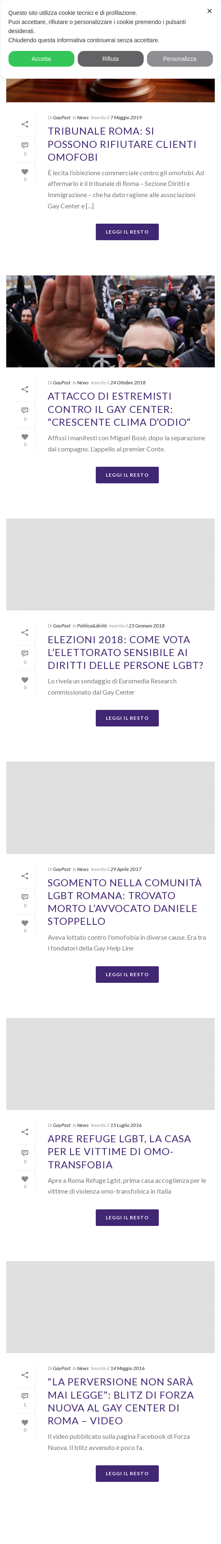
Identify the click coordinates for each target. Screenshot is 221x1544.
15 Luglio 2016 (126, 1125)
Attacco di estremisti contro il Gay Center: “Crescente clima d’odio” (119, 408)
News (83, 117)
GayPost (61, 117)
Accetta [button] (41, 58)
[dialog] (110, 39)
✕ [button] (209, 11)
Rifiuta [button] (110, 58)
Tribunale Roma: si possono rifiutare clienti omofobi (122, 143)
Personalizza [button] (179, 58)
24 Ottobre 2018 (128, 382)
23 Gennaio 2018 (147, 625)
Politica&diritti (92, 625)
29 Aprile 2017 (125, 869)
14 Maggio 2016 (127, 1368)
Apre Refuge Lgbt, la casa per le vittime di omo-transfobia (119, 1151)
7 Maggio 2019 (126, 117)
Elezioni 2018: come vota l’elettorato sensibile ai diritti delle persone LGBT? (126, 652)
